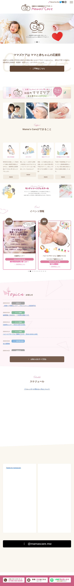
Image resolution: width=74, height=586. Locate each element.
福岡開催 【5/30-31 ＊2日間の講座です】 (16, 315)
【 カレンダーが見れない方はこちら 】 (37, 389)
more (11, 197)
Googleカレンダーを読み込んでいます (37, 424)
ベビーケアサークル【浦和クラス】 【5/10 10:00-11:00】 (20, 334)
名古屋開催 (6, 343)
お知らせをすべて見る (37, 359)
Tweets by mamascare (13, 468)
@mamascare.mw (37, 543)
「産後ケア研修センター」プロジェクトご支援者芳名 (19, 305)
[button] (2, 28)
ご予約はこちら (37, 69)
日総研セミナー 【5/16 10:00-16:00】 (14, 324)
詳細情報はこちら (19, 264)
